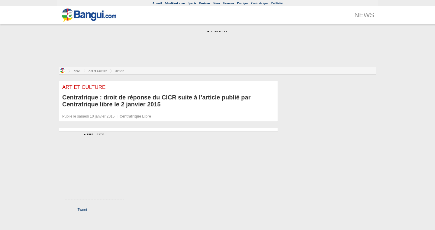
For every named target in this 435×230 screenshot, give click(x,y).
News (216, 3)
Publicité (277, 3)
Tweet (82, 210)
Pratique (242, 3)
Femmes (228, 3)
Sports (192, 3)
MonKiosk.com (175, 3)
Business (204, 3)
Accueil (157, 3)
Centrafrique (259, 3)
